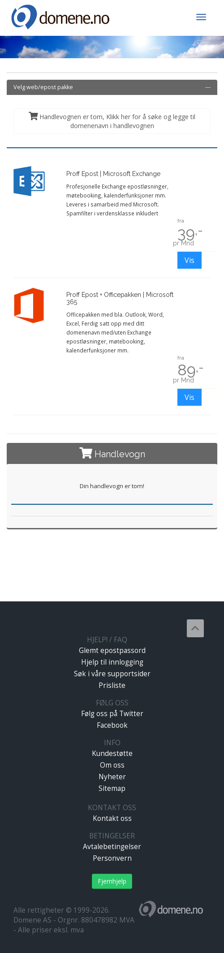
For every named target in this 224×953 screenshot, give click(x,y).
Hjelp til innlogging (112, 662)
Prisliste (112, 685)
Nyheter (112, 776)
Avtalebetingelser (112, 846)
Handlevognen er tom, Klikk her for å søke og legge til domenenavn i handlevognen (112, 121)
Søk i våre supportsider (112, 673)
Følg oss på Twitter (112, 713)
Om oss (112, 765)
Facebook (112, 725)
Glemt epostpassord (112, 650)
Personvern (112, 858)
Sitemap (112, 788)
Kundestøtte (112, 753)
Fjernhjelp (112, 881)
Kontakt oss (112, 818)
